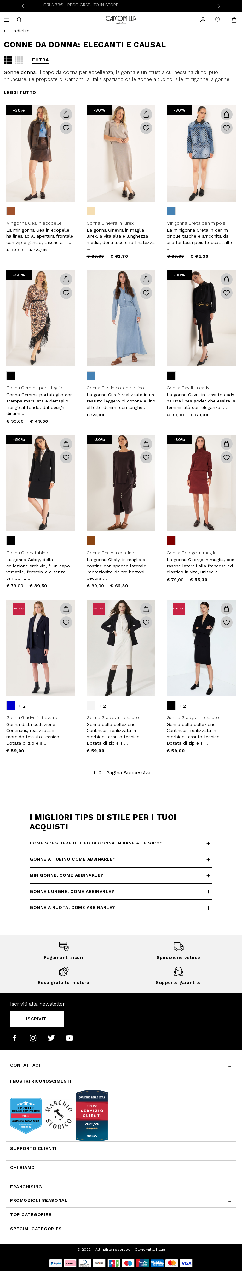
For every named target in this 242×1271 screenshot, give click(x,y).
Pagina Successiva (128, 773)
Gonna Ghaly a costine (110, 552)
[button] (66, 114)
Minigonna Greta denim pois (196, 223)
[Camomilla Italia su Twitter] (51, 1038)
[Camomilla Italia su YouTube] (69, 1038)
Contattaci (25, 1065)
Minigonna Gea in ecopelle (34, 223)
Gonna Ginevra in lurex (110, 223)
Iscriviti (37, 1018)
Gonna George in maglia (191, 552)
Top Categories (31, 1214)
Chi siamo (22, 1167)
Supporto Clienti (33, 1148)
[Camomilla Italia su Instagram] (33, 1038)
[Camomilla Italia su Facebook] (15, 1038)
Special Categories (36, 1228)
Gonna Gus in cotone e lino (115, 387)
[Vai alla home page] (121, 19)
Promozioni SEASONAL (38, 1200)
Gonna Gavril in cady (188, 387)
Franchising (26, 1186)
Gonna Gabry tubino (27, 552)
